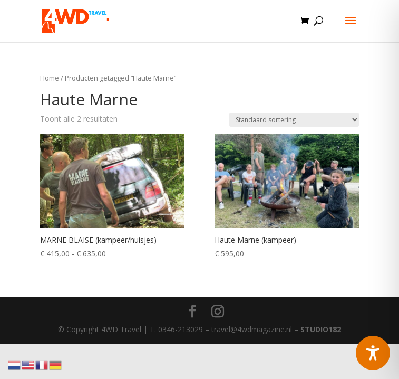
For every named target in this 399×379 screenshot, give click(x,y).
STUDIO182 (320, 329)
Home (49, 78)
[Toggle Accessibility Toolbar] (373, 353)
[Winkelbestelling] (294, 120)
